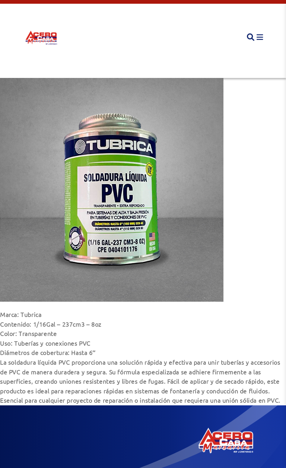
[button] (41, 37)
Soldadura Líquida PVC (44, 67)
